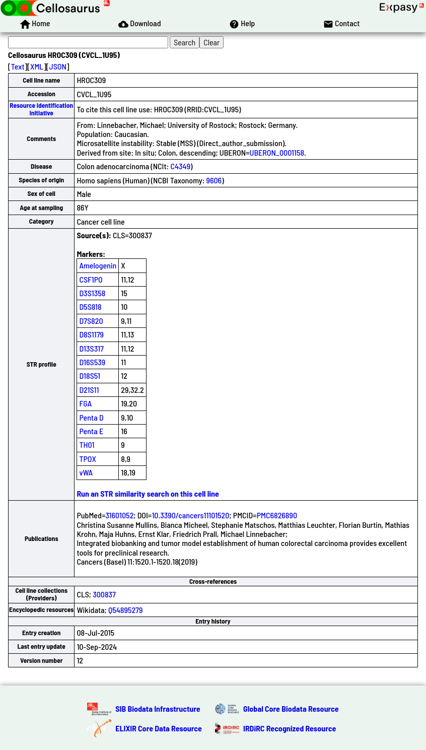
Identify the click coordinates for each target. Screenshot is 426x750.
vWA (86, 472)
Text (18, 66)
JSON (57, 66)
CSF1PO (90, 279)
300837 (104, 594)
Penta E (91, 431)
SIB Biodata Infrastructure (157, 708)
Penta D (91, 417)
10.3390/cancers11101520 (190, 515)
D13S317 (91, 348)
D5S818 (90, 306)
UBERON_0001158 (277, 152)
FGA (85, 403)
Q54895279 (125, 610)
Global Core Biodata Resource (291, 708)
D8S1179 (91, 334)
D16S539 (92, 362)
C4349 (180, 166)
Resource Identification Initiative (41, 109)
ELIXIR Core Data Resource (158, 728)
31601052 (119, 515)
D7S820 (91, 320)
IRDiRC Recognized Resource (289, 728)
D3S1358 (92, 293)
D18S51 (89, 375)
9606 (214, 180)
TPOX (87, 458)
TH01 (86, 444)
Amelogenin (97, 265)
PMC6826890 (277, 515)
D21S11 (89, 389)
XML (36, 66)
